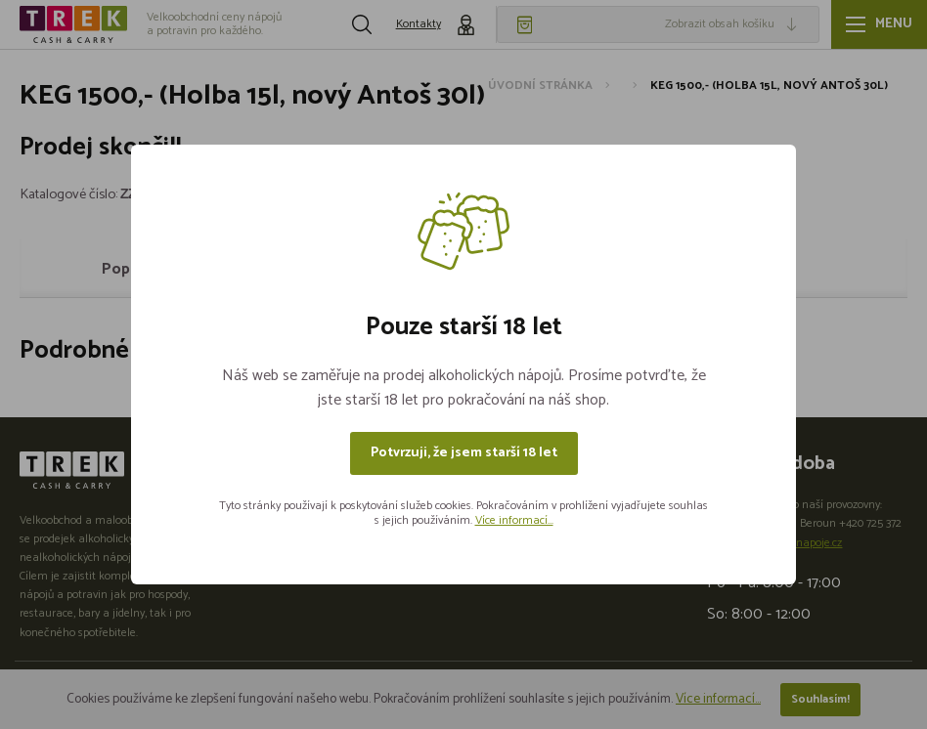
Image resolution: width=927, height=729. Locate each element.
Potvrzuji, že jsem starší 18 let (464, 453)
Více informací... (514, 520)
